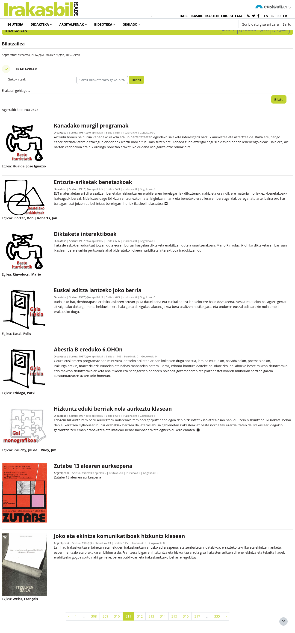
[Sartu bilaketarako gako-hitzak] (242, 37)
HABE (184, 16)
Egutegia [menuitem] (15, 24)
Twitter (217, 49)
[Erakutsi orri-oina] (283, 621)
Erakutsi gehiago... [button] (27, 109)
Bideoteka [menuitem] (103, 24)
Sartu (287, 24)
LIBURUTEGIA (231, 16)
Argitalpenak (69, 476)
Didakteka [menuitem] (40, 24)
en (266, 16)
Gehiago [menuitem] (130, 24)
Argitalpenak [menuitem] (71, 24)
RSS (253, 49)
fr (285, 16)
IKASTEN (212, 16)
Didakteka (67, 152)
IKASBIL (197, 16)
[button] (221, 24)
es (272, 16)
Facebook (236, 49)
